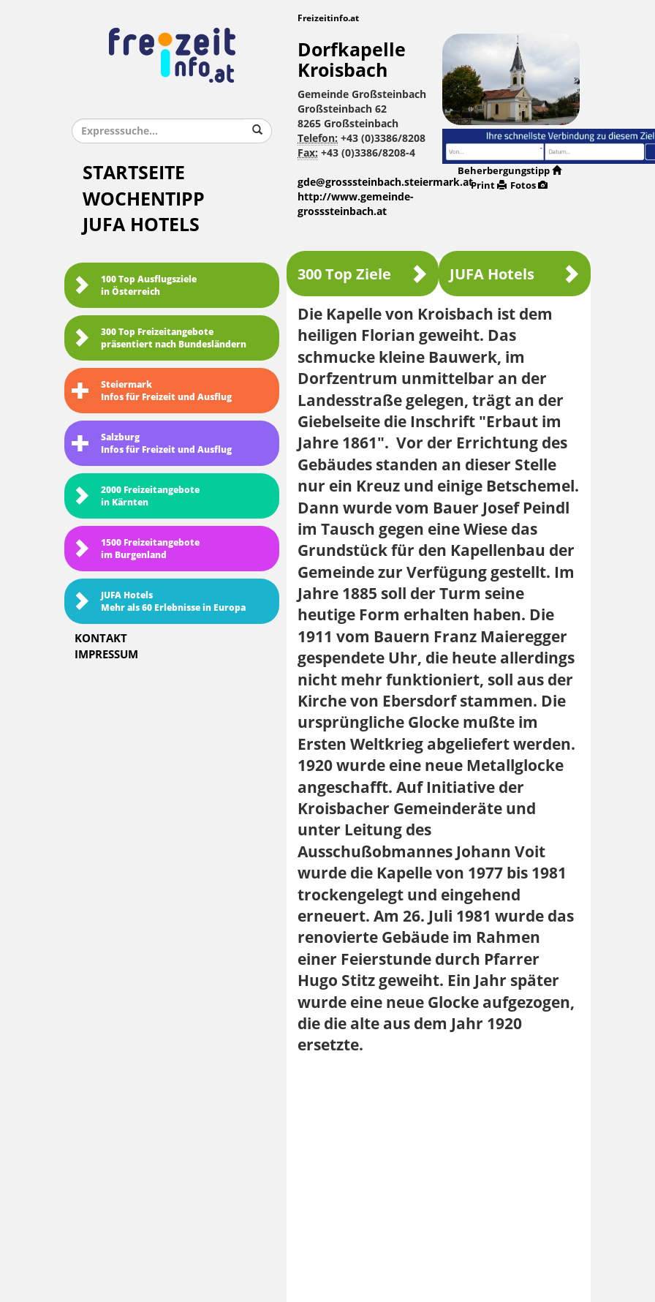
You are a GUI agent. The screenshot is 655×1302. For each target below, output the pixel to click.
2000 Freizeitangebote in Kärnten (136, 496)
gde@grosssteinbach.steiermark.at (385, 182)
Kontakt (101, 638)
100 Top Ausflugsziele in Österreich (134, 285)
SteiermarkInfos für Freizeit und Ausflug (152, 391)
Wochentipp (144, 199)
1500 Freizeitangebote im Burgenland (136, 549)
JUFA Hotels (141, 225)
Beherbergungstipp (509, 170)
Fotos (529, 185)
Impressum (106, 654)
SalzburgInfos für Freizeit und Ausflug (152, 443)
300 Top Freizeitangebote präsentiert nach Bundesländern (159, 338)
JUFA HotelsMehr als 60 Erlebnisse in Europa (159, 601)
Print (489, 185)
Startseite (134, 173)
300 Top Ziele (363, 274)
